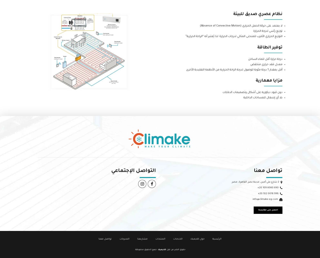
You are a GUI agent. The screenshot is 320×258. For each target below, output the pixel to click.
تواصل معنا (105, 239)
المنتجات (160, 239)
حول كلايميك (197, 239)
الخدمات (177, 239)
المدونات (124, 239)
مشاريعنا (142, 239)
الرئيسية (216, 239)
